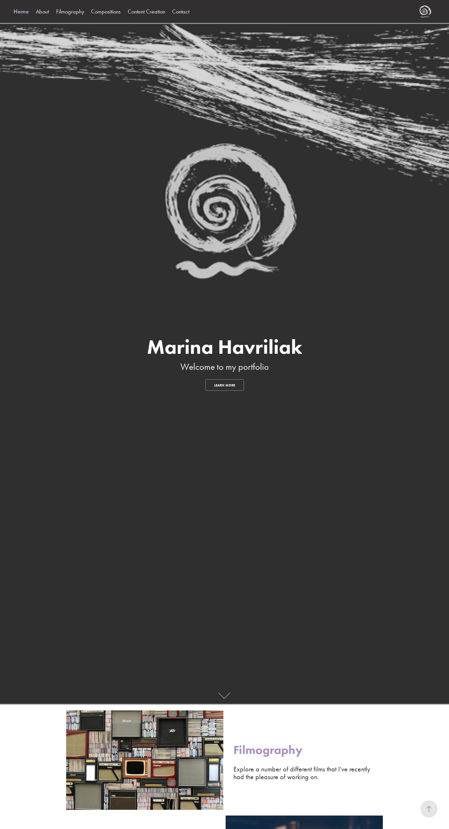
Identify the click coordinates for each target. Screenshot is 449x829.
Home (21, 11)
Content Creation (146, 11)
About (42, 11)
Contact (180, 11)
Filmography (70, 11)
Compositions (106, 11)
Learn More (224, 385)
